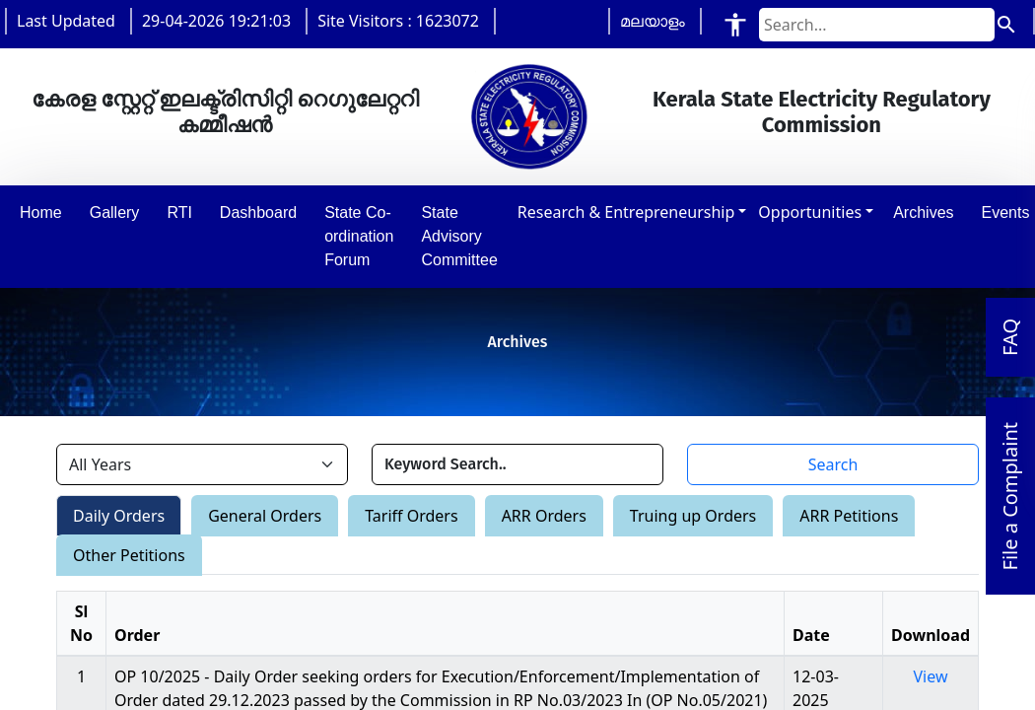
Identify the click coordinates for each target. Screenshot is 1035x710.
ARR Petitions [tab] (848, 516)
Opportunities (810, 212)
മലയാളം (652, 21)
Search (833, 464)
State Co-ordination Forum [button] (358, 236)
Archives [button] (923, 212)
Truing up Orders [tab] (693, 516)
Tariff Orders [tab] (411, 516)
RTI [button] (179, 212)
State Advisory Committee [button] (459, 236)
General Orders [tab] (264, 516)
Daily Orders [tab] (119, 516)
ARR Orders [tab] (544, 516)
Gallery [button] (115, 212)
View (931, 676)
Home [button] (41, 212)
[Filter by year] (202, 464)
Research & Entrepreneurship (626, 212)
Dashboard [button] (258, 212)
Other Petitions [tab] (129, 555)
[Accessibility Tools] (735, 24)
